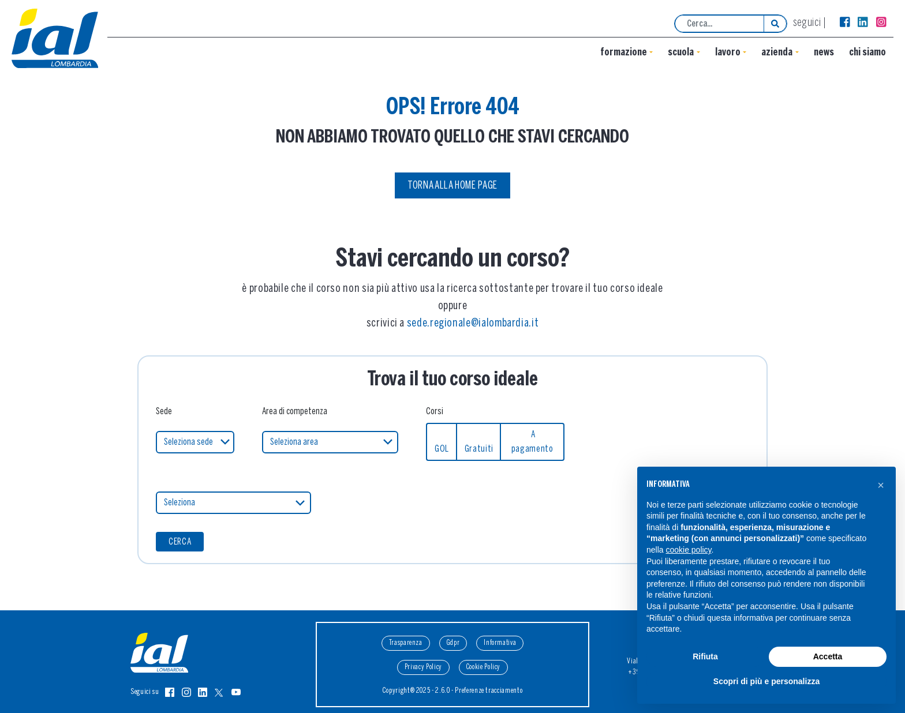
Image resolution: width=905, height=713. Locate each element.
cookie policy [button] (688, 549)
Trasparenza (405, 643)
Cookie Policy (483, 667)
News (824, 53)
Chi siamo (867, 53)
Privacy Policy (423, 667)
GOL (442, 449)
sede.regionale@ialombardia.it (473, 323)
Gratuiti (479, 449)
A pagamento (532, 441)
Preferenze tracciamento (488, 691)
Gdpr (453, 643)
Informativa (500, 643)
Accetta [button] (828, 656)
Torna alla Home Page (452, 186)
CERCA (180, 542)
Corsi (434, 411)
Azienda (776, 53)
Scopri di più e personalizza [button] (766, 681)
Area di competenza (294, 411)
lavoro (728, 53)
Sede (164, 411)
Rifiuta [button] (705, 656)
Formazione (623, 53)
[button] (881, 485)
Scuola (681, 53)
